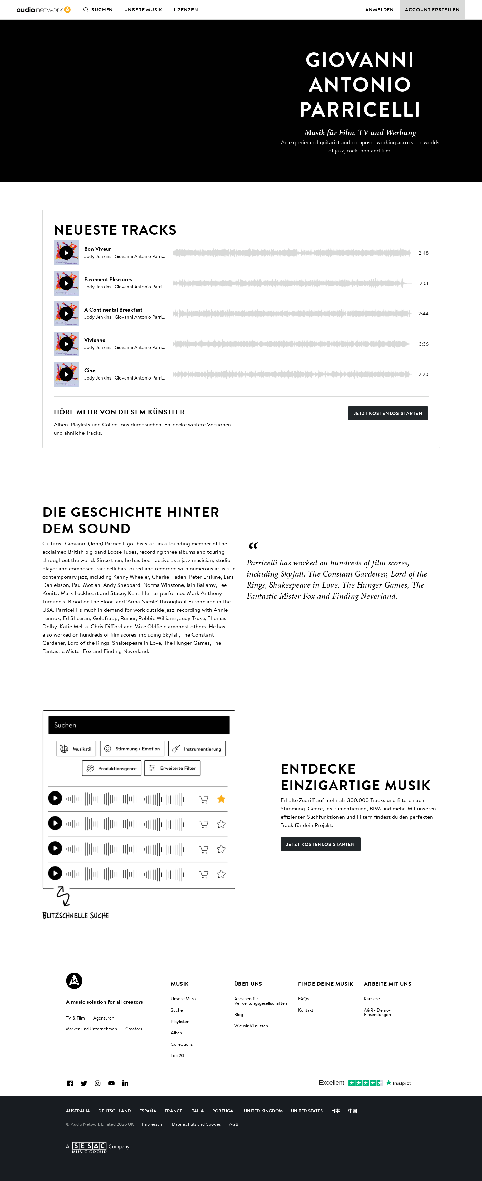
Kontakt (305, 1010)
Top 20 (177, 1055)
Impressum (153, 1124)
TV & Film (75, 1018)
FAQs (303, 998)
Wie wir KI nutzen (251, 1026)
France (173, 1111)
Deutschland (114, 1111)
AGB (233, 1124)
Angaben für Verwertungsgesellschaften (260, 1000)
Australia (78, 1111)
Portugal (224, 1111)
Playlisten (180, 1021)
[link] (44, 9)
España (147, 1111)
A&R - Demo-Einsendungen (377, 1012)
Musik (179, 983)
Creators (133, 1028)
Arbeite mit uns (387, 983)
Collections (182, 1044)
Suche (177, 1010)
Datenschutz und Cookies (196, 1124)
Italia (197, 1111)
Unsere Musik (143, 9)
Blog (238, 1014)
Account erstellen (432, 9)
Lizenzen (186, 9)
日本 (335, 1111)
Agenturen (103, 1018)
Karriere (372, 998)
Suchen (96, 9)
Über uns (248, 983)
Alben (176, 1033)
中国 (352, 1111)
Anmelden (379, 9)
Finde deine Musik (325, 983)
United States (307, 1111)
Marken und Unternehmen (91, 1028)
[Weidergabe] (66, 253)
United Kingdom (263, 1111)
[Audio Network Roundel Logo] (74, 981)
